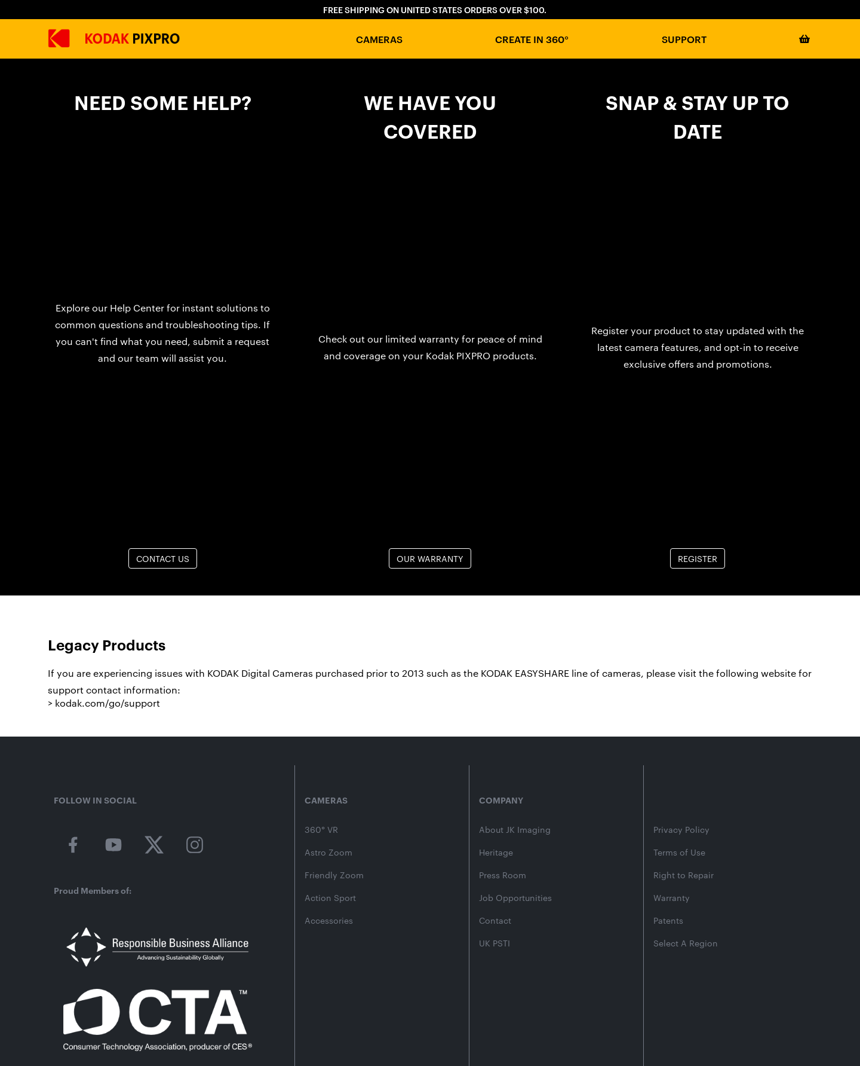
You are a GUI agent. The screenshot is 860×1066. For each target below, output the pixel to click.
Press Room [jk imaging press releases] (502, 875)
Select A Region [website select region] (685, 943)
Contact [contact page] (495, 921)
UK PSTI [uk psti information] (494, 943)
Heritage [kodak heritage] (496, 852)
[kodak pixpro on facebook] (72, 845)
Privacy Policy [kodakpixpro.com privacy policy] (681, 830)
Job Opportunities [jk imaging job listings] (515, 898)
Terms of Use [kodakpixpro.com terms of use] (679, 852)
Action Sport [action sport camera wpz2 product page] (330, 898)
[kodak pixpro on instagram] (194, 845)
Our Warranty (430, 558)
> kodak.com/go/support (104, 703)
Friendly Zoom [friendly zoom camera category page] (334, 875)
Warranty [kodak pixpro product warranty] (671, 898)
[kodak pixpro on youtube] (113, 845)
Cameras (379, 39)
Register (697, 558)
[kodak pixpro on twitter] (154, 845)
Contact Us (162, 558)
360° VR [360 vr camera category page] (321, 830)
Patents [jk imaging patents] (668, 921)
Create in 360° (532, 39)
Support (684, 39)
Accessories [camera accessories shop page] (329, 921)
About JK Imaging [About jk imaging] (515, 830)
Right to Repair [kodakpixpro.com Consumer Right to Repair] (683, 875)
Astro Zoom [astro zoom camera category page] (328, 852)
